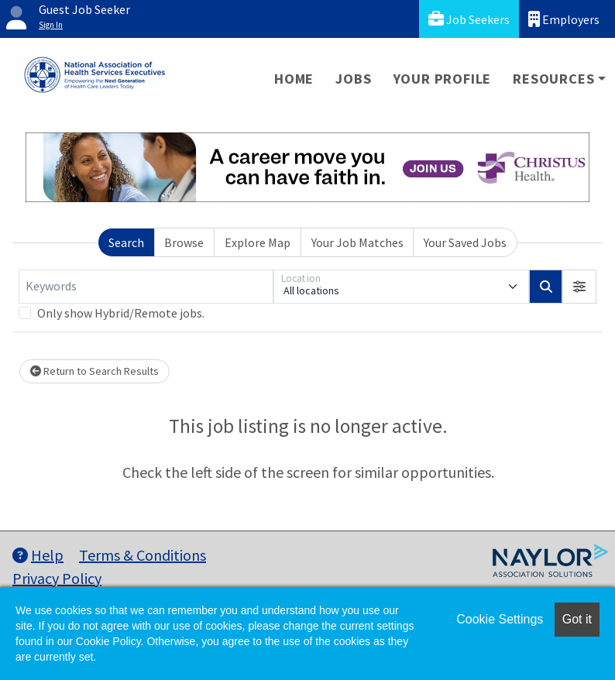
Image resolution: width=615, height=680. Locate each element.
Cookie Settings (499, 619)
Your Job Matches (357, 242)
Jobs (353, 79)
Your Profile (442, 79)
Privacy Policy (56, 578)
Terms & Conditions (142, 555)
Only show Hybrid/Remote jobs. (120, 313)
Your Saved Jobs (465, 242)
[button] (579, 287)
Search (126, 242)
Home (294, 79)
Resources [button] (553, 79)
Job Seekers (469, 19)
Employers (564, 19)
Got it (577, 619)
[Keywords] (146, 287)
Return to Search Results (94, 371)
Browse (184, 242)
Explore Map (257, 242)
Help (38, 555)
